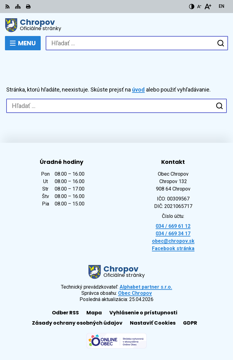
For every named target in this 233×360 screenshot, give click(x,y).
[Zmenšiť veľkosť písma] (199, 6)
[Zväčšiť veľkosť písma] (207, 6)
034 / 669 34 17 (173, 233)
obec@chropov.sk (173, 241)
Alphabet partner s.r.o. (146, 287)
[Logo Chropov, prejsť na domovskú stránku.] (116, 25)
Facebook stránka (173, 248)
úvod (138, 89)
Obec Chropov (135, 293)
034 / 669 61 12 (173, 226)
